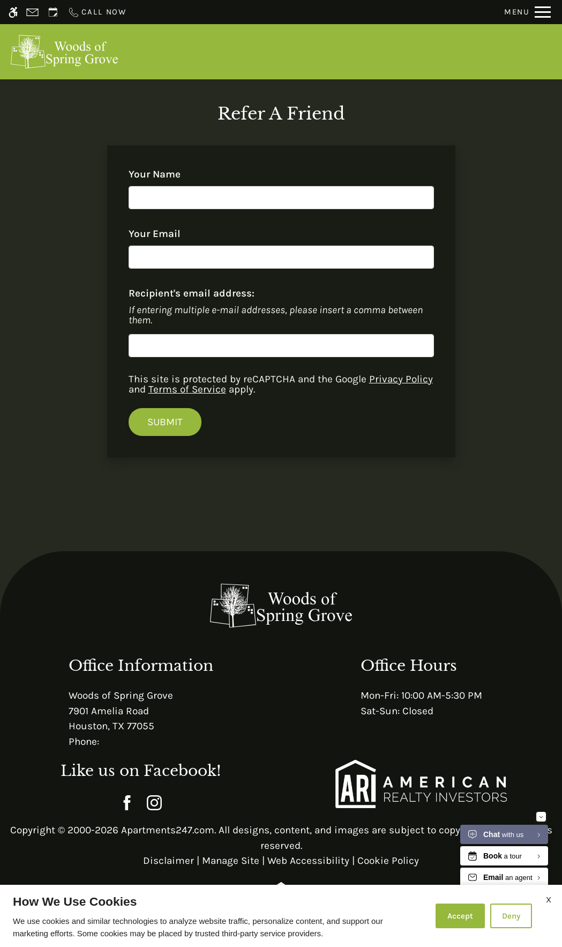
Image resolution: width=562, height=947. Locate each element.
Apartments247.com (167, 830)
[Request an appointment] (53, 12)
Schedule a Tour (306, 51)
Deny (511, 916)
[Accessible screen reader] (13, 12)
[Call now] (97, 12)
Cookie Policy (388, 861)
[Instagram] (154, 802)
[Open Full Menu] (527, 12)
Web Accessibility (308, 861)
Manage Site (230, 861)
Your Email (175, 234)
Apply (377, 51)
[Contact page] (32, 12)
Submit (165, 422)
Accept (460, 916)
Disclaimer (168, 861)
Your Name (175, 174)
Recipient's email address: (191, 293)
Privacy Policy (401, 379)
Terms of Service (187, 389)
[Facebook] (127, 802)
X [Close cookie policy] (548, 899)
